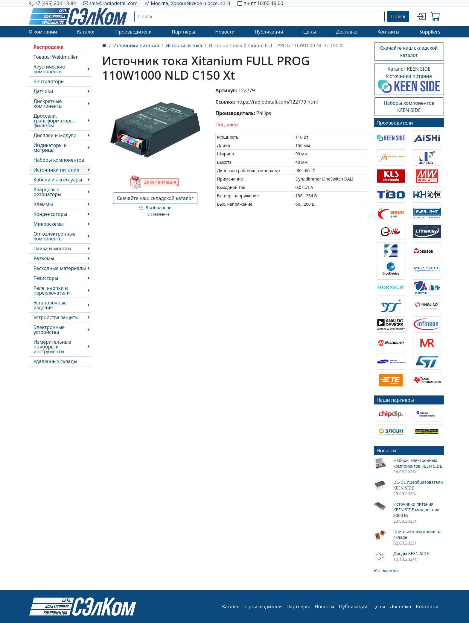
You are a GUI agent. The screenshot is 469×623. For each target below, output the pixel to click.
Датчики (43, 91)
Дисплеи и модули (55, 135)
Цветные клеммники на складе (417, 534)
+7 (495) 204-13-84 (55, 3)
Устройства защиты (56, 317)
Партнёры (183, 31)
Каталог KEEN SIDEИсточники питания (409, 79)
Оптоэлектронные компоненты (55, 236)
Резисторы (46, 278)
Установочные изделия (50, 305)
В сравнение (158, 214)
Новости (224, 31)
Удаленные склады (55, 361)
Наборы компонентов (59, 160)
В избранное (155, 207)
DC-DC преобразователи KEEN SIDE (418, 485)
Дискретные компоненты (48, 103)
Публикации (269, 31)
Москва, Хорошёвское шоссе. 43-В (190, 3)
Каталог (86, 31)
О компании (43, 31)
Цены (309, 31)
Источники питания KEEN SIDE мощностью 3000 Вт (416, 509)
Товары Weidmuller (56, 57)
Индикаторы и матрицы (50, 147)
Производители (133, 31)
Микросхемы (49, 224)
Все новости (386, 570)
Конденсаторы (50, 214)
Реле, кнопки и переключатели (52, 290)
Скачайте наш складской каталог (155, 198)
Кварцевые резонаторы (47, 192)
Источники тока (184, 45)
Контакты (388, 31)
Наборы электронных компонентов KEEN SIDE (417, 463)
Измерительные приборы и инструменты (52, 347)
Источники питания (56, 169)
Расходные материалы (60, 268)
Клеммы (43, 204)
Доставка (346, 31)
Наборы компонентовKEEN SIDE (409, 106)
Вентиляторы (49, 81)
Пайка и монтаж (52, 248)
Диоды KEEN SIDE (411, 553)
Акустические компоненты (49, 69)
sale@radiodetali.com (113, 3)
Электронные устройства (49, 329)
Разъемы (44, 258)
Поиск (398, 16)
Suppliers (429, 31)
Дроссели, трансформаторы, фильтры (54, 121)
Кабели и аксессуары (58, 179)
